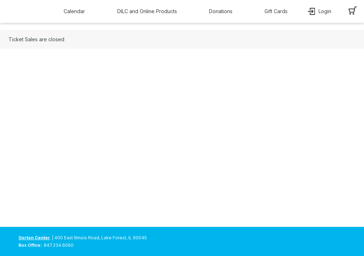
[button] (76, 11)
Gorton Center (34, 237)
